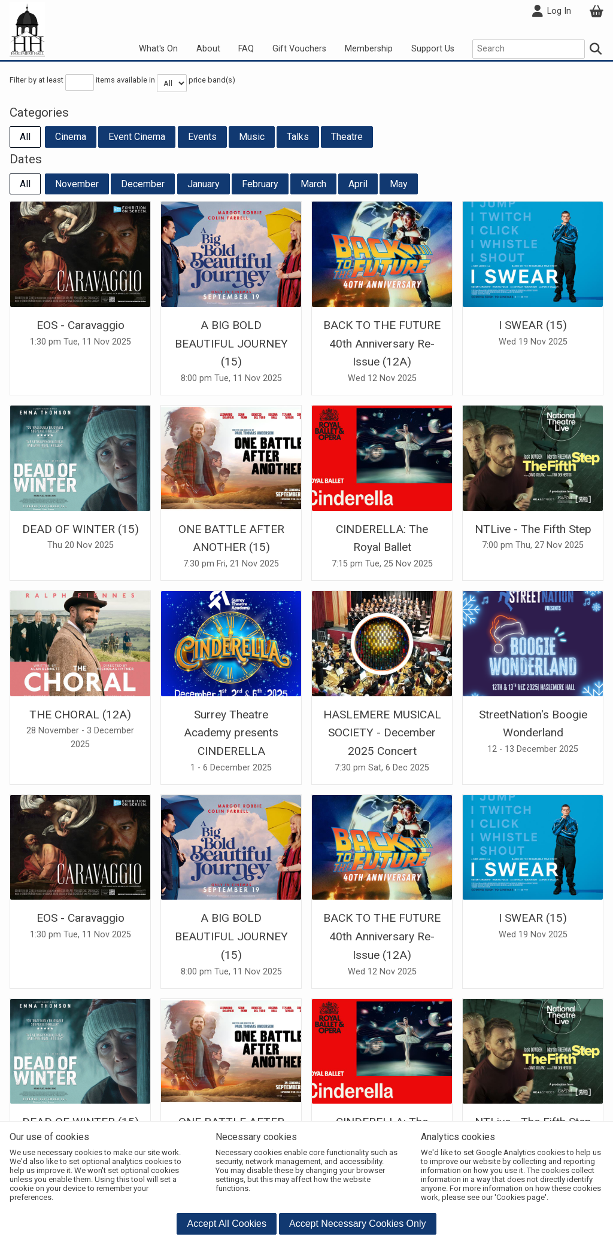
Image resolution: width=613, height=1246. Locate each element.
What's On (158, 49)
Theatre (347, 136)
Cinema (70, 136)
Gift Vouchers (299, 49)
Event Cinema (136, 136)
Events (202, 136)
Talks (298, 136)
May (399, 184)
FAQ (246, 49)
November (77, 184)
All (25, 136)
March (313, 184)
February (260, 184)
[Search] (596, 49)
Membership (369, 49)
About (208, 49)
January (203, 184)
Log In (551, 11)
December (143, 184)
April (358, 184)
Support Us (432, 49)
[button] (227, 1224)
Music (252, 136)
